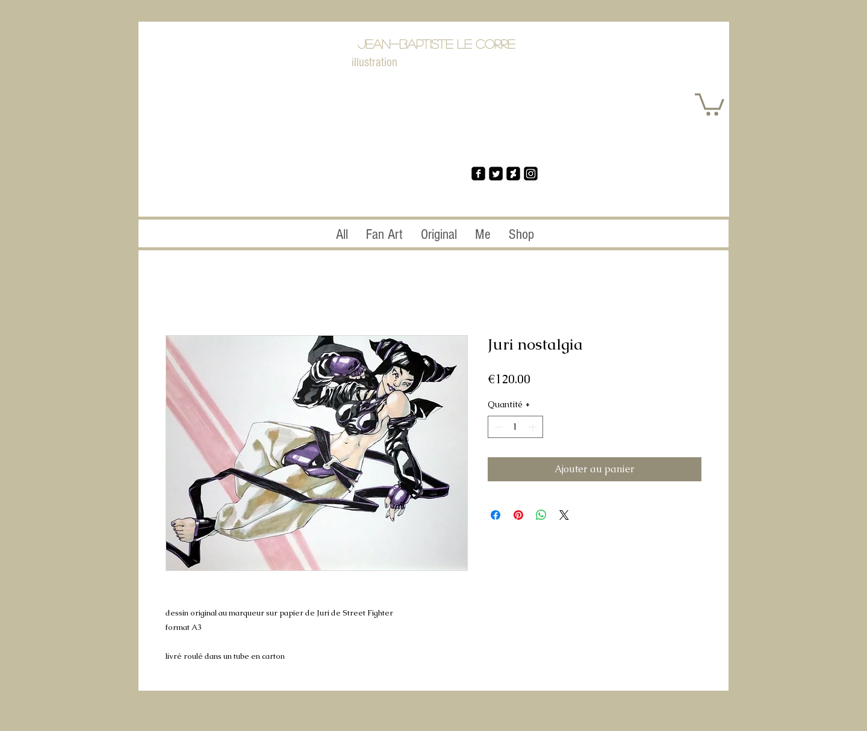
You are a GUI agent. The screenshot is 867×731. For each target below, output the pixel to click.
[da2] (513, 173)
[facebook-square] (478, 173)
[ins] (531, 173)
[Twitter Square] (496, 173)
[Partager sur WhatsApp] (541, 515)
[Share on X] (564, 515)
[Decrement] (497, 426)
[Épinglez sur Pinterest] (518, 515)
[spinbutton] (515, 426)
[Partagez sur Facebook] (495, 515)
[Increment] (533, 426)
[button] (709, 103)
